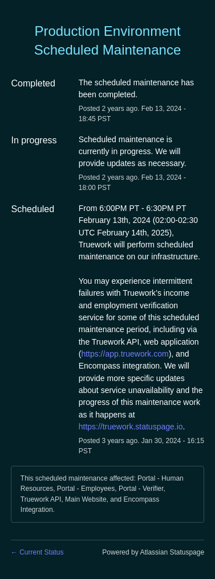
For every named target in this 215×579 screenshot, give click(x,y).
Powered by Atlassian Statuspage (153, 552)
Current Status (37, 552)
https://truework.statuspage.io (131, 426)
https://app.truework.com (124, 353)
